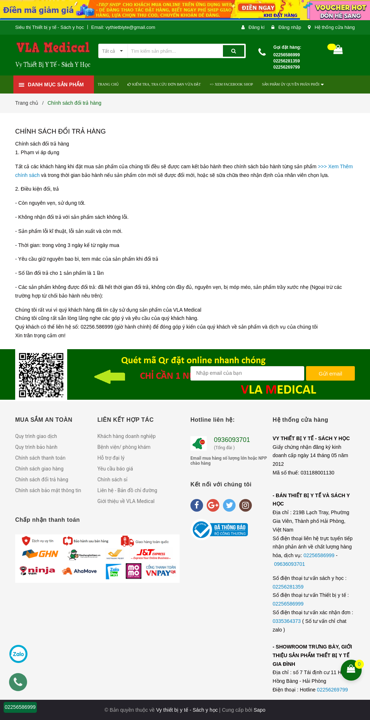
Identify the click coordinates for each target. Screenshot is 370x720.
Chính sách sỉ (113, 479)
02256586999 (320, 555)
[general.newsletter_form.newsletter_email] (247, 373)
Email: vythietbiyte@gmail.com (123, 27)
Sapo (260, 710)
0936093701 (232, 439)
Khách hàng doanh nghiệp (127, 436)
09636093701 (289, 564)
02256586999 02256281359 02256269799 (287, 61)
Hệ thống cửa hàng (334, 27)
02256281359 (288, 587)
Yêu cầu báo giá (115, 469)
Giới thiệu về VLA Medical (126, 501)
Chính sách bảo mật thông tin (48, 490)
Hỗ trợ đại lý (111, 458)
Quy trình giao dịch (36, 436)
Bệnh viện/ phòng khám (124, 447)
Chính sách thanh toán (40, 458)
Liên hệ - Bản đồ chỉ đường (128, 490)
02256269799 (332, 690)
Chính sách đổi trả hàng (60, 131)
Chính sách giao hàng (39, 469)
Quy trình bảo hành (36, 447)
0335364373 (287, 621)
